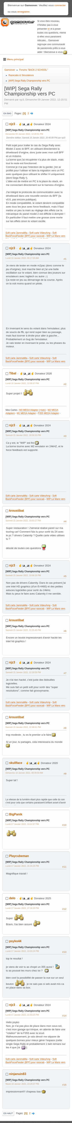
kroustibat (16, 510)
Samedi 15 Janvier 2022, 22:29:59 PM (23, 672)
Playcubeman (19, 856)
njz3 (12, 124)
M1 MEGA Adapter (26, 413)
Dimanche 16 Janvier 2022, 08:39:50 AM (24, 773)
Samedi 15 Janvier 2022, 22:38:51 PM (23, 727)
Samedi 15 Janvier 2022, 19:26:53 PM (23, 435)
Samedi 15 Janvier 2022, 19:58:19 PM (23, 575)
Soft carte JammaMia (16, 233)
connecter (60, 5)
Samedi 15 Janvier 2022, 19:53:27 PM (23, 520)
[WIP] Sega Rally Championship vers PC (28, 130)
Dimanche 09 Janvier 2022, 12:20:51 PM (24, 134)
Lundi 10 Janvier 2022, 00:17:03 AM (22, 258)
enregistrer (23, 11)
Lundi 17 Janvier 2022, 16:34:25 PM (22, 866)
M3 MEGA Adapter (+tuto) (32, 410)
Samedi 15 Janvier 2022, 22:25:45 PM (23, 630)
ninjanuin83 (17, 1074)
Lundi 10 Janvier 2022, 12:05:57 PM (22, 383)
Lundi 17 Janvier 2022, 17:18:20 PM (22, 908)
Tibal (12, 373)
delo (12, 898)
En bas (7, 113)
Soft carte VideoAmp (39, 233)
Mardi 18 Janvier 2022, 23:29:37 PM (22, 1084)
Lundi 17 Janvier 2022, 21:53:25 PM (22, 1015)
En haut (8, 1113)
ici (49, 28)
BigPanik (15, 814)
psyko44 (15, 941)
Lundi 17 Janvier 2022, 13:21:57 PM (22, 824)
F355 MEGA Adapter (48, 413)
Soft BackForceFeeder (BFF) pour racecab (31, 235)
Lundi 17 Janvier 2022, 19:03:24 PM (22, 951)
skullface (15, 762)
